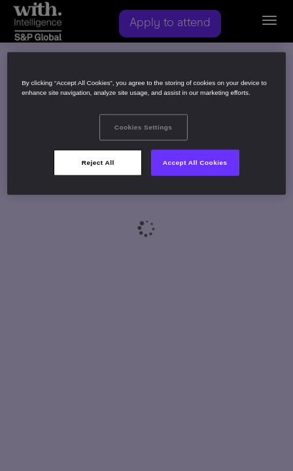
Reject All (98, 162)
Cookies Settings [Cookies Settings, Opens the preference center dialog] (143, 127)
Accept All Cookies (195, 162)
